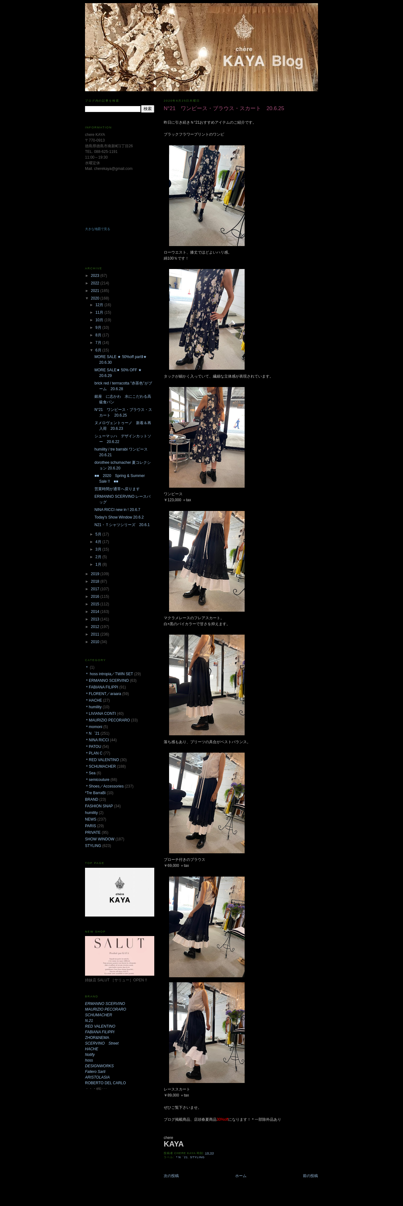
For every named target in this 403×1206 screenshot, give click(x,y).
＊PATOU (93, 746)
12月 (100, 305)
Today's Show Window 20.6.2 (119, 517)
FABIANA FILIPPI (99, 1032)
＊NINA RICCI (97, 740)
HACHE (91, 1049)
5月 (98, 534)
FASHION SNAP (99, 806)
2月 (98, 557)
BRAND (91, 799)
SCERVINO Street (101, 1043)
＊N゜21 (181, 1157)
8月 (98, 335)
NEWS (90, 819)
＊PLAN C (93, 753)
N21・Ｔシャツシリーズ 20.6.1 (122, 525)
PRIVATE (93, 832)
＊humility (93, 707)
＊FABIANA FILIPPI (101, 687)
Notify (90, 1054)
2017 (95, 589)
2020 (95, 298)
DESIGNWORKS (99, 1066)
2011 (95, 634)
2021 (95, 291)
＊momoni (93, 727)
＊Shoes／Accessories (104, 786)
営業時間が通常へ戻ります (117, 489)
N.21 (89, 1020)
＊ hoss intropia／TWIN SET (109, 674)
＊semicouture (97, 779)
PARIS (90, 826)
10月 (100, 320)
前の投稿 (310, 1176)
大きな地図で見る (97, 229)
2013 (95, 619)
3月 (98, 549)
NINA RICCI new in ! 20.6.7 (117, 510)
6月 (98, 350)
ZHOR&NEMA (97, 1037)
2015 (95, 604)
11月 (100, 312)
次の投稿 (171, 1176)
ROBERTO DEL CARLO (105, 1083)
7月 (98, 342)
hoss (89, 1060)
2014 (95, 611)
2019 (95, 574)
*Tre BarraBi (95, 793)
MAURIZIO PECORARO (105, 1009)
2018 (95, 581)
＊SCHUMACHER (100, 766)
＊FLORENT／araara (103, 694)
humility (91, 813)
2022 (95, 283)
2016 (95, 596)
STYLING (197, 1157)
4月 (98, 542)
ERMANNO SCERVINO (105, 1003)
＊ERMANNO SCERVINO (107, 680)
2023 (95, 275)
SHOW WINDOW (99, 839)
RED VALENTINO (100, 1026)
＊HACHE (93, 700)
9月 (98, 327)
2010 (95, 642)
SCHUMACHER (98, 1015)
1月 (98, 564)
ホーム (241, 1176)
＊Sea (90, 773)
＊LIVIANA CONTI (100, 713)
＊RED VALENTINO (102, 760)
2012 (95, 627)
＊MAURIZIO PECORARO (107, 720)
